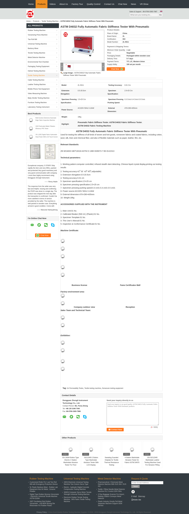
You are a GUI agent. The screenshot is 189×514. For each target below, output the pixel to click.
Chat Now (122, 4)
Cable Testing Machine (36, 80)
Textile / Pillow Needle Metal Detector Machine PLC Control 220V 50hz (111, 490)
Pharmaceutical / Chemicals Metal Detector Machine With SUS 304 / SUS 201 (112, 484)
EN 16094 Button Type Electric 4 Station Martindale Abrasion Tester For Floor (70, 461)
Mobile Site (136, 500)
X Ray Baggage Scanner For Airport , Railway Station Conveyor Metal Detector (111, 496)
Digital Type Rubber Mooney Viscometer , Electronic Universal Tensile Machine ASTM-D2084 (44, 496)
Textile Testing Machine (49, 21)
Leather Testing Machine (37, 84)
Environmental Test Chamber (38, 62)
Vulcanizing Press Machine (37, 35)
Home (31, 4)
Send (135, 486)
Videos (52, 4)
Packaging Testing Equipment (38, 66)
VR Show (144, 4)
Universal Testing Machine (37, 44)
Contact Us (109, 4)
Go (160, 15)
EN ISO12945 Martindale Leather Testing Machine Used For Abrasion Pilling (152, 461)
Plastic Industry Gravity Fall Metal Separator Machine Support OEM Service (110, 503)
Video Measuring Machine (37, 93)
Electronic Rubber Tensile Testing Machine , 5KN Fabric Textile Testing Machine (77, 499)
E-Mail (134, 496)
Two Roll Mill (32, 39)
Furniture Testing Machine (37, 102)
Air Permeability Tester (75, 388)
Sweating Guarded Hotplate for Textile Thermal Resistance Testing (111, 461)
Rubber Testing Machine (36, 30)
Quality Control (93, 4)
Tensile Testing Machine (36, 53)
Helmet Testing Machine (36, 71)
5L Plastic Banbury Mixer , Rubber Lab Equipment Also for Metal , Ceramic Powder (44, 489)
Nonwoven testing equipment (112, 388)
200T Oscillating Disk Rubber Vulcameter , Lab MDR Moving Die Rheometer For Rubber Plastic (42, 503)
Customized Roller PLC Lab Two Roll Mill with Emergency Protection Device (44, 483)
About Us (63, 4)
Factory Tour (77, 4)
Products (42, 4)
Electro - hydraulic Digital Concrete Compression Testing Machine (76, 488)
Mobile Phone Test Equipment (38, 89)
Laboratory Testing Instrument (38, 107)
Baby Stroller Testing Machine (38, 98)
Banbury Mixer (33, 48)
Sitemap (141, 496)
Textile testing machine (92, 388)
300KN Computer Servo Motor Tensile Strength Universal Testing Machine (77, 493)
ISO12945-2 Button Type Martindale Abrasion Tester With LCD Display (91, 461)
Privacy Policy (42, 512)
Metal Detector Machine (36, 57)
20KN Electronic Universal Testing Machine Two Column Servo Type (76, 483)
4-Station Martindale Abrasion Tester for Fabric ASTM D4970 (132, 460)
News (133, 4)
